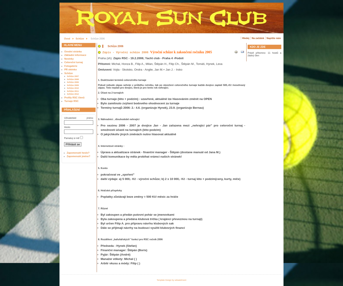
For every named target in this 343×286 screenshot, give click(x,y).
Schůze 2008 (73, 79)
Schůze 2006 (73, 82)
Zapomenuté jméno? (78, 156)
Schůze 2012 (73, 94)
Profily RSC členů (74, 97)
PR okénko (70, 69)
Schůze (68, 73)
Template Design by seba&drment (171, 280)
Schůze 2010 (73, 88)
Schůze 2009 (73, 85)
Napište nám (274, 38)
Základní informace (75, 55)
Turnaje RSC (71, 101)
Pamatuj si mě (71, 138)
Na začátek (258, 38)
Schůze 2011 (73, 91)
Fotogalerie (70, 66)
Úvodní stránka (73, 51)
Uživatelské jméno (78, 118)
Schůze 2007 (73, 76)
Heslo (67, 127)
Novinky (69, 58)
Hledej (245, 38)
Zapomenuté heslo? (78, 152)
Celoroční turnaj (73, 62)
